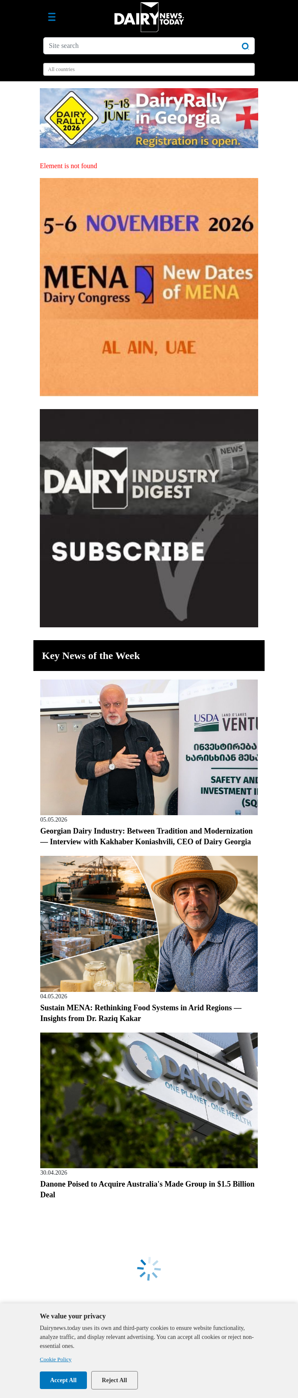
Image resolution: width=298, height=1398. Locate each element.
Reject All (114, 1380)
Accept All (63, 1380)
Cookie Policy (56, 1359)
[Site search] (149, 46)
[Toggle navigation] (52, 17)
